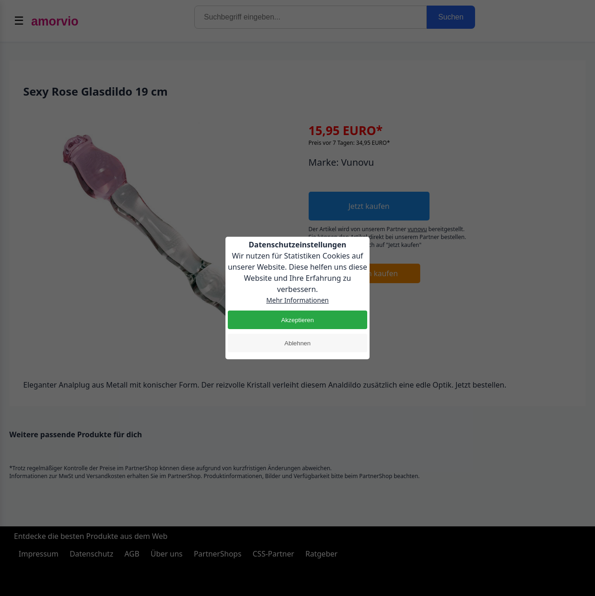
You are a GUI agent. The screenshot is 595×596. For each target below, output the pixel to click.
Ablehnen (297, 343)
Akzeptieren (297, 320)
